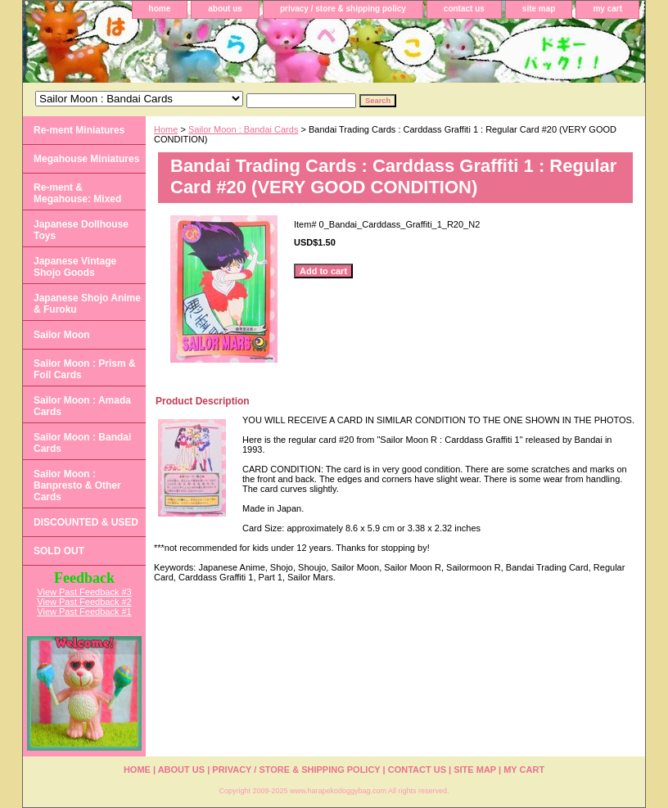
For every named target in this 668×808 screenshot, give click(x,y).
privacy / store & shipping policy (343, 8)
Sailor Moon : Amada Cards (82, 406)
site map (539, 8)
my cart (607, 8)
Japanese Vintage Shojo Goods (75, 266)
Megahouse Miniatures (86, 159)
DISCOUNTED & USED (86, 522)
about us (225, 8)
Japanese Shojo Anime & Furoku (87, 303)
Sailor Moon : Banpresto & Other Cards (77, 485)
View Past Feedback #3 (84, 592)
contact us (464, 8)
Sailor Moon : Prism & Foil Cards (85, 369)
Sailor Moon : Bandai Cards (243, 129)
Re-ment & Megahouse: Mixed (77, 193)
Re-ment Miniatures (79, 130)
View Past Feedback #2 (84, 602)
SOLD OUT (59, 551)
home (160, 8)
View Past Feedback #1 (84, 611)
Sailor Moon (62, 335)
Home (166, 129)
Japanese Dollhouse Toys (81, 230)
